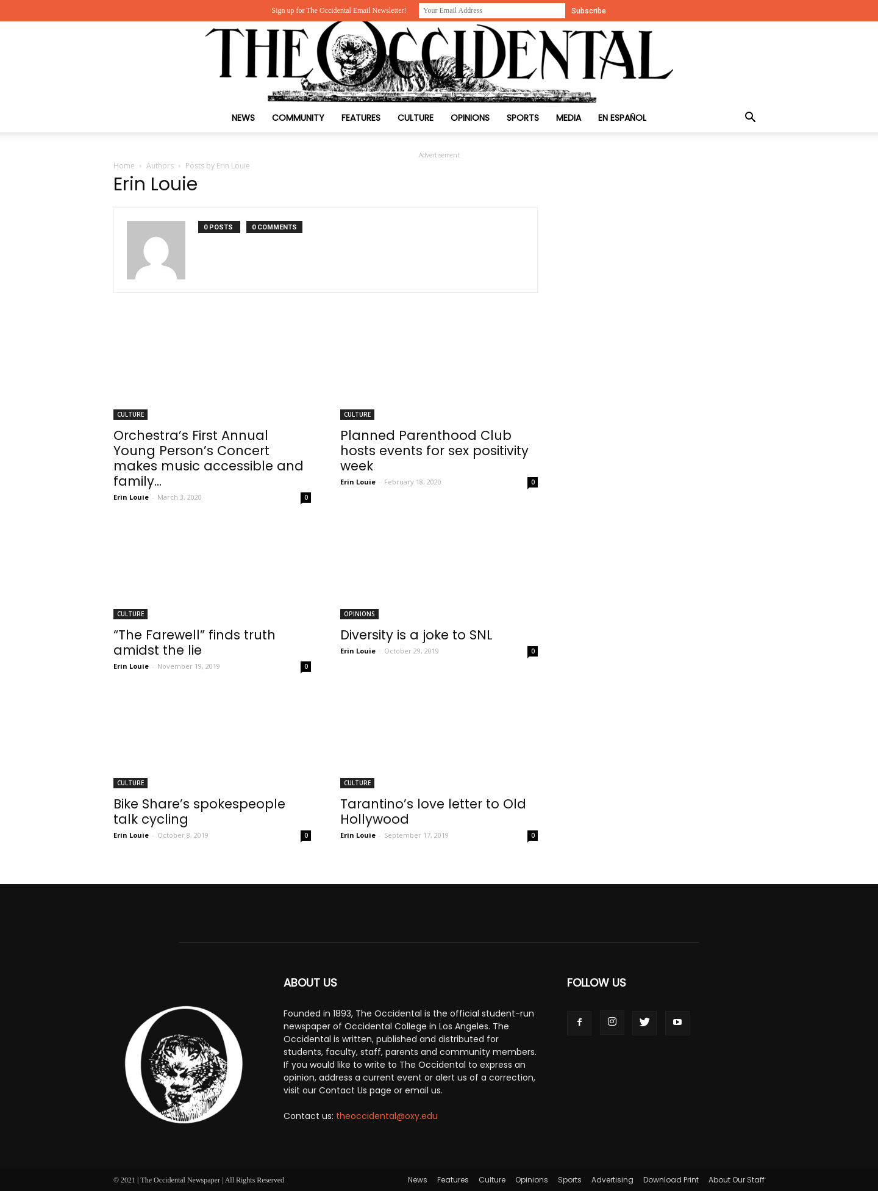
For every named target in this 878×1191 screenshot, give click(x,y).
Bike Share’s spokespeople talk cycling (199, 811)
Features (360, 118)
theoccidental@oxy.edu (387, 1116)
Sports (523, 118)
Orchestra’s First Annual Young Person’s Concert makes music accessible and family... (208, 458)
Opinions (470, 118)
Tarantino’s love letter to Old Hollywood (433, 811)
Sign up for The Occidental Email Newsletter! (338, 10)
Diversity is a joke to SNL (416, 635)
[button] (750, 118)
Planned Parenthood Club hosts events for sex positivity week (434, 450)
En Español (622, 118)
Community (298, 118)
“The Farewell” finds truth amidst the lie (194, 642)
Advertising (612, 1180)
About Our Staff (736, 1180)
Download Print (671, 1180)
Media (568, 118)
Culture (416, 118)
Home (124, 165)
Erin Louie (131, 497)
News (243, 118)
